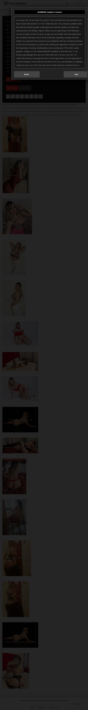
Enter (26, 74)
